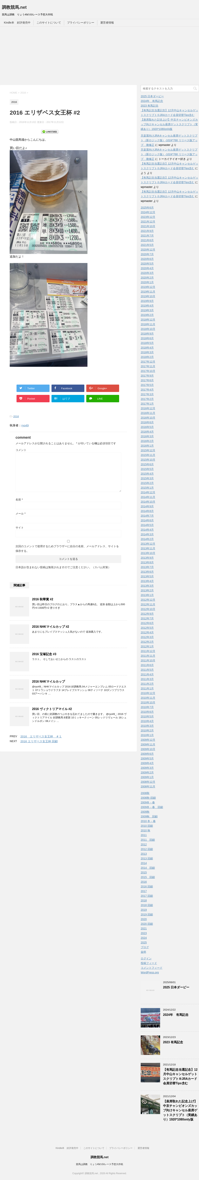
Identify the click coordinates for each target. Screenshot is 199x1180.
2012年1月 (147, 646)
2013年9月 (147, 557)
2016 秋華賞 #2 (42, 599)
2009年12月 (148, 739)
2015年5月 (147, 469)
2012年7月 (147, 618)
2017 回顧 (147, 895)
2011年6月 (147, 665)
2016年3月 (147, 436)
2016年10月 (148, 417)
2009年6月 (147, 753)
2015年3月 (147, 478)
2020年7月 (147, 254)
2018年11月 (148, 324)
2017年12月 (148, 361)
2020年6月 (147, 258)
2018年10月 (148, 329)
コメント (21, 449)
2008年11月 (148, 786)
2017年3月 (147, 394)
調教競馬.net (14, 7)
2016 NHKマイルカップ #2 (50, 626)
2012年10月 (148, 609)
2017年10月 (148, 371)
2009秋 (145, 811)
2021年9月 (147, 230)
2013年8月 (147, 562)
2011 (144, 835)
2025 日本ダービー (152, 96)
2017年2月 (147, 399)
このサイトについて (49, 22)
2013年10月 (148, 553)
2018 (144, 900)
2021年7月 (147, 235)
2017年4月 (147, 389)
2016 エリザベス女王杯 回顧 (39, 741)
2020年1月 (147, 282)
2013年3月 (147, 585)
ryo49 (25, 425)
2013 (144, 853)
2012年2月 (147, 641)
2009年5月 (147, 758)
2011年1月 (147, 688)
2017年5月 (147, 385)
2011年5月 (147, 669)
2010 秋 (145, 830)
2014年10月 (148, 501)
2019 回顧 (147, 914)
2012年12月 (148, 599)
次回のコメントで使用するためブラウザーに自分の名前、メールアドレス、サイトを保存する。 (67, 548)
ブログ (145, 947)
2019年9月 (147, 300)
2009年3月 (147, 767)
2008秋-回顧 (148, 797)
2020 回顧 (147, 923)
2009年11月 (148, 744)
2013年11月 (148, 548)
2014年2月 (147, 539)
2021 (144, 928)
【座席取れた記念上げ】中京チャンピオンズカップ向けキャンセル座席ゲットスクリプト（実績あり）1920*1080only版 (169, 124)
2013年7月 (147, 567)
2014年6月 (147, 520)
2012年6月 (147, 623)
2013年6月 (147, 571)
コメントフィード (151, 967)
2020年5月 (147, 263)
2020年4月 (147, 268)
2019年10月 (148, 296)
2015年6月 (147, 464)
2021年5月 (147, 244)
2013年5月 (147, 576)
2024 (144, 937)
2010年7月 (147, 707)
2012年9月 (147, 613)
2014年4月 (147, 529)
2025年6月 (147, 207)
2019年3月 (147, 310)
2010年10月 (148, 702)
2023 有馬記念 (149, 105)
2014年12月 (148, 492)
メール (20, 513)
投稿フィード (149, 963)
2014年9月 (147, 506)
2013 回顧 (147, 858)
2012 (144, 844)
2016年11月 (148, 413)
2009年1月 (147, 777)
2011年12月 (148, 651)
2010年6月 (147, 711)
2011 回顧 (148, 839)
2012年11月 (148, 604)
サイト (20, 527)
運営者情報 (107, 22)
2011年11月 (148, 655)
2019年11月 (148, 291)
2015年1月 (147, 487)
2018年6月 (147, 338)
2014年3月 (147, 534)
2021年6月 (147, 240)
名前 (19, 499)
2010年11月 (148, 697)
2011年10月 (148, 660)
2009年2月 (147, 772)
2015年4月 (147, 473)
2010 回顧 (147, 825)
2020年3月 (147, 272)
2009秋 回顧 (149, 816)
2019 (144, 909)
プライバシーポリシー (80, 22)
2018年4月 (147, 347)
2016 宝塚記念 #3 (44, 654)
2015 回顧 (148, 877)
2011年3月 (147, 679)
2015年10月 (148, 459)
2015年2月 (147, 483)
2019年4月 (147, 305)
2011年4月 (147, 674)
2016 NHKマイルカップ (48, 681)
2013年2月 (147, 590)
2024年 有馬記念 (152, 101)
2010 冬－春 (148, 821)
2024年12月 (148, 212)
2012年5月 (147, 627)
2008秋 (145, 793)
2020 (144, 919)
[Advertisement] (99, 56)
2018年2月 (147, 357)
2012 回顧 (147, 849)
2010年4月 (147, 721)
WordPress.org (150, 972)
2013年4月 (147, 581)
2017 (144, 891)
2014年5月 (147, 525)
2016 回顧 (147, 886)
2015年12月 (148, 450)
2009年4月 (147, 763)
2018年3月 (147, 352)
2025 (144, 942)
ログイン (146, 958)
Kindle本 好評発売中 (17, 22)
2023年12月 (148, 216)
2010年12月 (148, 693)
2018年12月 (148, 319)
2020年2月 (147, 277)
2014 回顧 (148, 867)
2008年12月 (148, 781)
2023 (144, 933)
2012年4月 (147, 632)
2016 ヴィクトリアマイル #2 (52, 709)
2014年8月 (147, 511)
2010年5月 (147, 716)
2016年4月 (147, 431)
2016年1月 (147, 445)
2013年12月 (148, 543)
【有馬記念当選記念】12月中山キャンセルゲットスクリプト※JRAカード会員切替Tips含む (180, 1076)
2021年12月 (148, 221)
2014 (144, 863)
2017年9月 (147, 375)
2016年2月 (147, 441)
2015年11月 (148, 455)
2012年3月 (147, 637)
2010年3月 (147, 725)
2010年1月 (147, 735)
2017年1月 (147, 403)
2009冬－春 (148, 802)
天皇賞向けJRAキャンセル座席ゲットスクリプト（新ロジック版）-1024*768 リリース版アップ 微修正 (169, 140)
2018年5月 (147, 343)
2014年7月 (147, 515)
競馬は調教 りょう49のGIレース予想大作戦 (99, 1164)
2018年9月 (147, 333)
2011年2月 (147, 683)
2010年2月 (147, 730)
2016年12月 (148, 408)
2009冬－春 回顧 (152, 807)
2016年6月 (147, 422)
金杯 (143, 951)
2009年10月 (148, 749)
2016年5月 (147, 427)
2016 (16, 416)
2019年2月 (147, 314)
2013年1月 (147, 595)
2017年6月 (147, 380)
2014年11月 (148, 497)
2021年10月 (148, 226)
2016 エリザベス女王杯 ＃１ (41, 736)
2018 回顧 (147, 905)
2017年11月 (148, 366)
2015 (144, 872)
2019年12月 (148, 286)
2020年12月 (148, 249)
